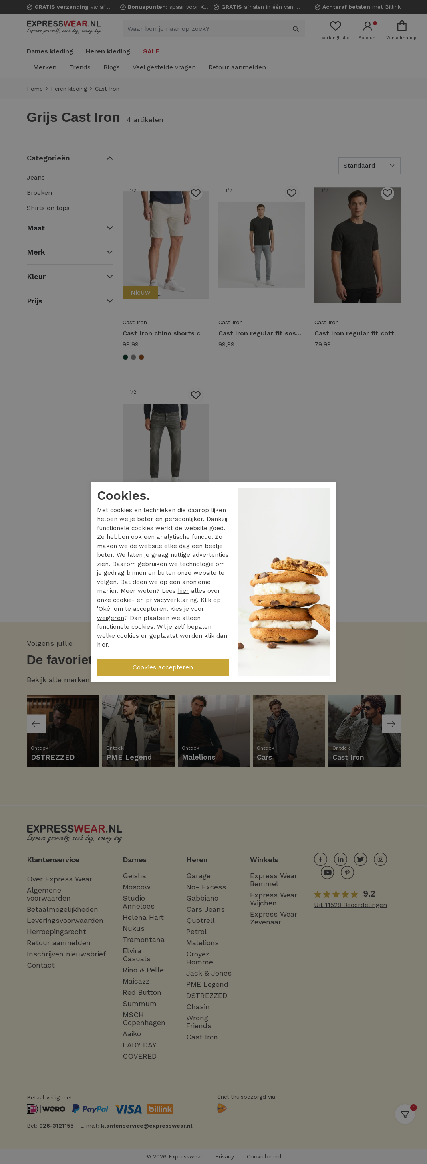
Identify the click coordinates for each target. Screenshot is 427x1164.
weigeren (110, 618)
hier (183, 590)
